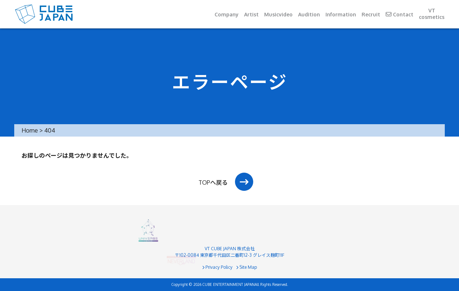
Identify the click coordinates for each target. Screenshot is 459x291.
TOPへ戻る (213, 182)
